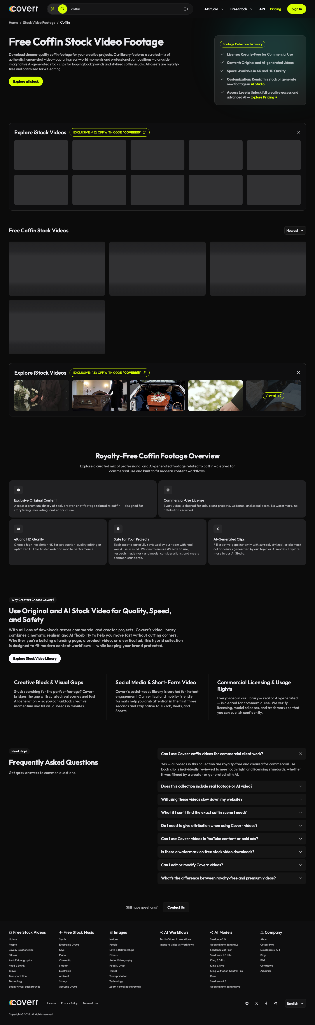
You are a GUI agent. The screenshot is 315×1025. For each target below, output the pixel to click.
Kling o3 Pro (217, 965)
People (13, 944)
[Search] (62, 9)
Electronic (65, 970)
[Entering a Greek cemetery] (57, 327)
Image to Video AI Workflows (177, 944)
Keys (61, 949)
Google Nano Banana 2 (224, 944)
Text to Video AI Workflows (175, 939)
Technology (15, 981)
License (51, 1003)
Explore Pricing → (263, 97)
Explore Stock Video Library (34, 658)
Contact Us (176, 907)
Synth (62, 939)
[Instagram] (247, 1003)
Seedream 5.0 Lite (220, 955)
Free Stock (242, 9)
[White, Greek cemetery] (157, 269)
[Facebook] (266, 1003)
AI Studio (214, 9)
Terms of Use (90, 1003)
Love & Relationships (21, 949)
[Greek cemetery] (258, 269)
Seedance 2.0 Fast (220, 949)
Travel (12, 970)
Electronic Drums (69, 944)
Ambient (64, 976)
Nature (13, 939)
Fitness (13, 955)
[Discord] (276, 1003)
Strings (63, 981)
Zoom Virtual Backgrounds (24, 986)
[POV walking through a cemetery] (57, 269)
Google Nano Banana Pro (225, 986)
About (263, 939)
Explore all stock (25, 81)
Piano (62, 955)
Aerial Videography (20, 960)
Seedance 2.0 (218, 939)
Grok (213, 976)
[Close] (299, 132)
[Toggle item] (300, 754)
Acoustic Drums (68, 986)
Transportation (18, 976)
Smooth (63, 965)
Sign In (297, 9)
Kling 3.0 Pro (217, 960)
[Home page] (23, 9)
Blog (263, 955)
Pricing (275, 9)
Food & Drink (16, 965)
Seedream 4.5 (218, 981)
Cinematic (65, 960)
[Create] (52, 9)
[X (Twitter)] (257, 1003)
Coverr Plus (267, 944)
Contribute (266, 965)
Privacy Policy (69, 1003)
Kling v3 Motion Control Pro (226, 970)
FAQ (262, 960)
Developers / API (270, 949)
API (262, 9)
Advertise (265, 970)
